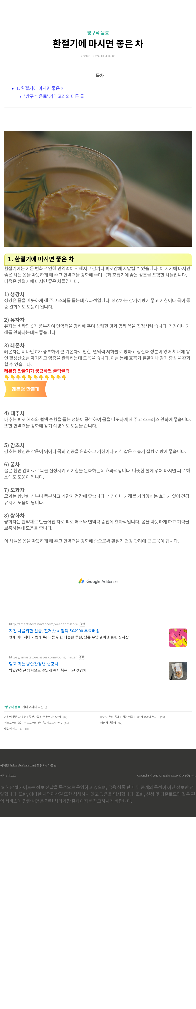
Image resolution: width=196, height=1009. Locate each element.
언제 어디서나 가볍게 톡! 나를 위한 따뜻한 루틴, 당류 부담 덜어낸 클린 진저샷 (69, 637)
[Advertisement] (98, 581)
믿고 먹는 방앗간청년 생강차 (33, 664)
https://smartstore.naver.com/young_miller (43, 657)
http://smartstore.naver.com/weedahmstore (43, 624)
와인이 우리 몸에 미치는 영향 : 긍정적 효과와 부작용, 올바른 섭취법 (129, 717)
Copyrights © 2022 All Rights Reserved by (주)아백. (166, 775)
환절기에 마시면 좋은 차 (98, 44)
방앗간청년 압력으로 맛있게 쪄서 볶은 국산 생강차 (48, 670)
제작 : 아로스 (8, 775)
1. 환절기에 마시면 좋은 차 (40, 88)
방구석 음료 (98, 33)
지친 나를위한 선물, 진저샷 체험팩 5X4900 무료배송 (54, 631)
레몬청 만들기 (108, 722)
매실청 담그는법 (13, 728)
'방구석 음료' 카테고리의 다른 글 (54, 96)
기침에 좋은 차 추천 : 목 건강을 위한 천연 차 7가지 (32, 717)
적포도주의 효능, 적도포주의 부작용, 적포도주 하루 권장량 (33, 722)
